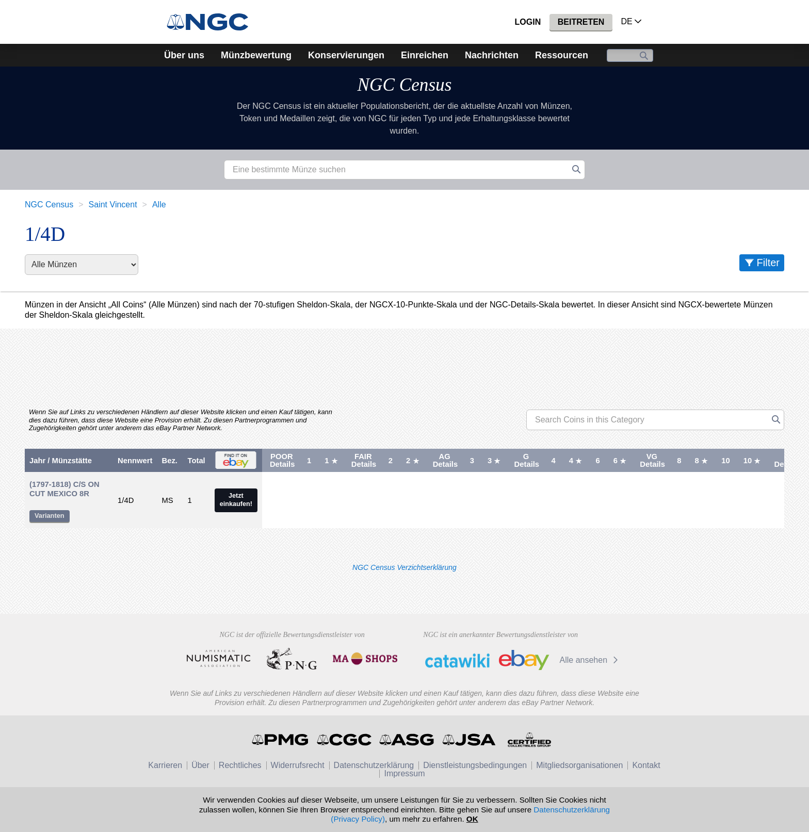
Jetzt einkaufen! (236, 500)
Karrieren (165, 765)
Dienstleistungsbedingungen (475, 765)
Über (200, 765)
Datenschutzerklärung (374, 765)
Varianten (49, 515)
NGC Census (405, 85)
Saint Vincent (113, 204)
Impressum (404, 773)
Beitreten (581, 22)
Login (528, 22)
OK (472, 818)
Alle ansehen (590, 660)
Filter (768, 262)
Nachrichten (492, 55)
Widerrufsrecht (298, 765)
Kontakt (646, 765)
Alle (159, 204)
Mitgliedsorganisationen (579, 765)
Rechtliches (240, 765)
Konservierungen (346, 55)
